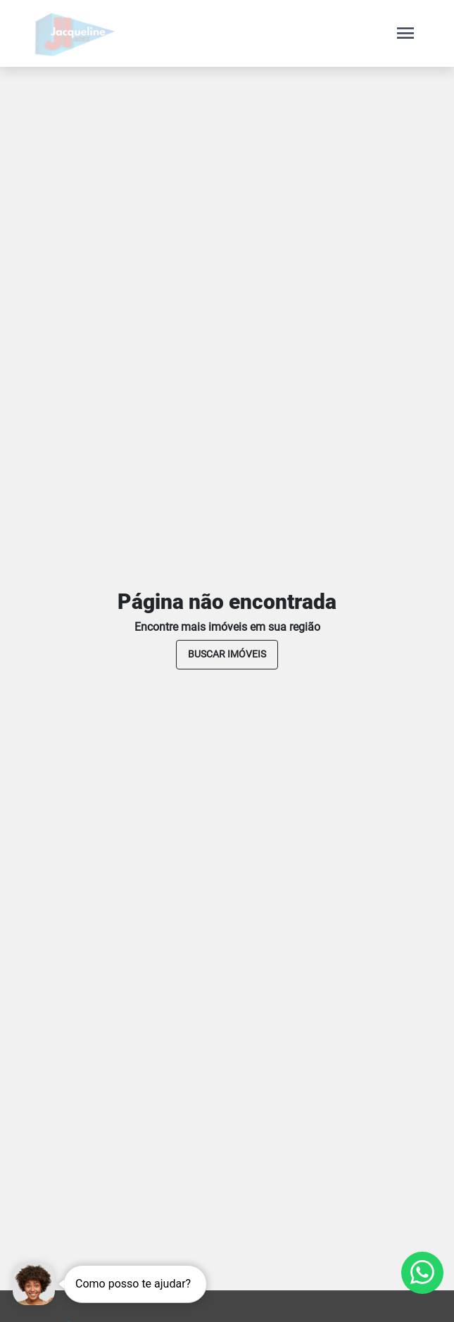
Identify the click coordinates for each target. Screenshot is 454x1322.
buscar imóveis (227, 654)
